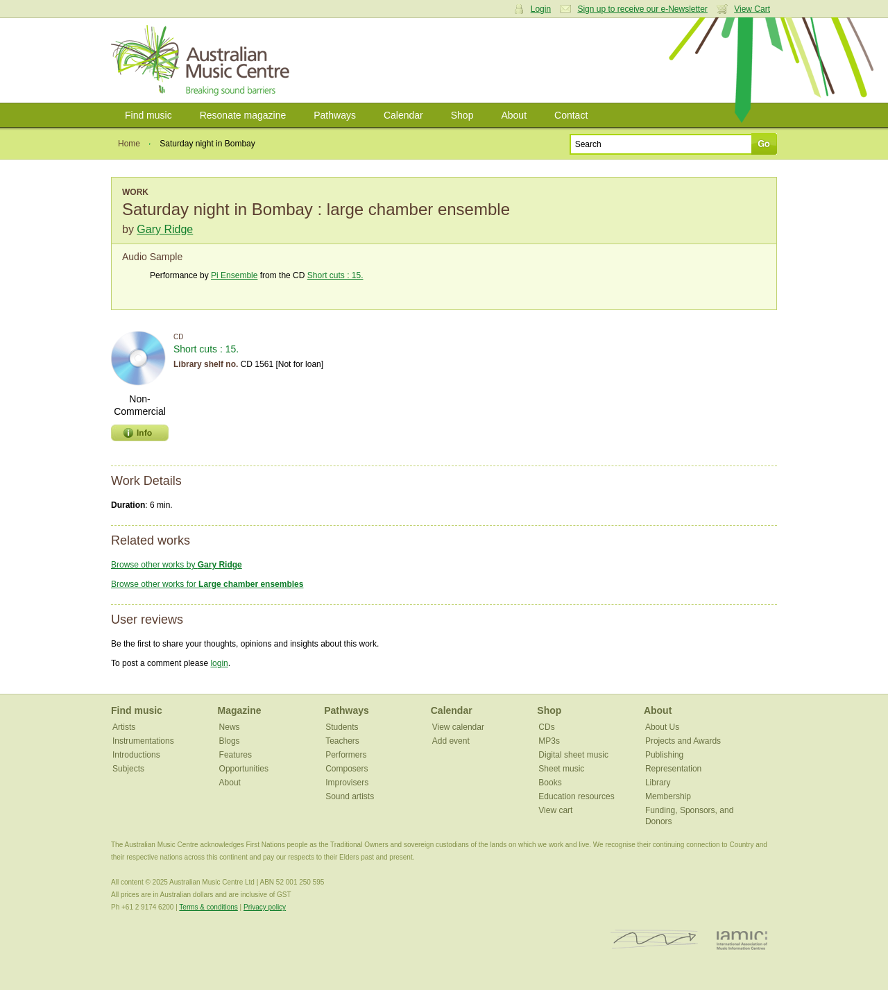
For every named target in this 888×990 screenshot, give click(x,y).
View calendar (458, 727)
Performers (345, 755)
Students (341, 727)
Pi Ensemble (234, 275)
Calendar (403, 115)
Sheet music (561, 769)
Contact (571, 115)
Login (541, 9)
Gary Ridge (165, 229)
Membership (668, 796)
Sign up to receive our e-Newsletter (642, 9)
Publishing (664, 755)
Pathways (335, 115)
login (219, 663)
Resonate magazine (243, 115)
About (514, 115)
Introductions (136, 755)
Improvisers (346, 782)
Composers (346, 769)
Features (235, 755)
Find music (148, 115)
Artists (123, 727)
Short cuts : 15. (335, 275)
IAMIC (742, 940)
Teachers (342, 741)
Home (129, 143)
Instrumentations (143, 741)
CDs (546, 727)
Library (658, 782)
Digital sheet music (573, 755)
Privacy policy (265, 907)
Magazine (240, 710)
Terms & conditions (208, 907)
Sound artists (349, 796)
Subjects (128, 769)
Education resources (576, 796)
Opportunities (243, 769)
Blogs (229, 741)
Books (549, 782)
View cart (555, 810)
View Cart (752, 9)
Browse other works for (207, 584)
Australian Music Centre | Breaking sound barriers (203, 60)
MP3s (549, 741)
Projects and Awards (683, 741)
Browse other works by (176, 565)
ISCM (654, 940)
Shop (462, 115)
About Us (662, 727)
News (229, 727)
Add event (451, 741)
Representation (673, 769)
